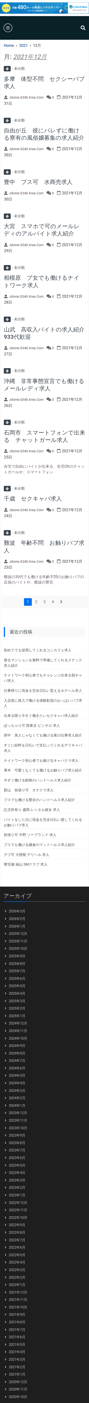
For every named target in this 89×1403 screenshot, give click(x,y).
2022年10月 (18, 1218)
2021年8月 (17, 1322)
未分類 (14, 68)
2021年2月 (17, 1367)
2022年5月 (17, 1255)
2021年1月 (17, 1374)
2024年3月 (17, 1091)
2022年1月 (17, 1285)
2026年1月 (17, 926)
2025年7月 (17, 971)
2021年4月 (17, 1352)
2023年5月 (17, 1165)
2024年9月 (17, 1046)
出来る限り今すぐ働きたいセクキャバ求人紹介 (41, 716)
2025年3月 (17, 1001)
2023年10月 (18, 1128)
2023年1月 (17, 1195)
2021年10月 (18, 1307)
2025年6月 (17, 978)
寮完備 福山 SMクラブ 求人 (25, 864)
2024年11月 (18, 1031)
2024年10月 (18, 1038)
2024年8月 (17, 1053)
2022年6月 (17, 1247)
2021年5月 (17, 1344)
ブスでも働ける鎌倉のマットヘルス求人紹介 (39, 845)
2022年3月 (17, 1270)
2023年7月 (17, 1150)
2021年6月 (17, 1337)
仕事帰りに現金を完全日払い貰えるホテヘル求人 (43, 690)
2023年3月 (17, 1180)
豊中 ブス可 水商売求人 (38, 182)
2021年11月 (18, 1300)
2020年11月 (18, 1389)
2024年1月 (17, 1105)
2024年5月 (17, 1075)
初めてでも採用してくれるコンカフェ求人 (37, 650)
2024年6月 (17, 1068)
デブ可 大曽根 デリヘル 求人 (26, 855)
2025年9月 (17, 956)
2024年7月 (17, 1061)
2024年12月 (18, 1023)
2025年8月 (17, 964)
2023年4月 (17, 1173)
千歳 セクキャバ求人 (33, 498)
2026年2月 (17, 919)
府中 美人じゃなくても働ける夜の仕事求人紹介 (43, 735)
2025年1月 (17, 1016)
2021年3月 (17, 1359)
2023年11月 (18, 1120)
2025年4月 (17, 993)
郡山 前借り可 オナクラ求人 (29, 790)
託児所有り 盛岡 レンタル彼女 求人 (32, 810)
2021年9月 (17, 1314)
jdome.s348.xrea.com (26, 97)
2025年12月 (18, 934)
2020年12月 (18, 1382)
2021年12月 (18, 1292)
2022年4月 (17, 1262)
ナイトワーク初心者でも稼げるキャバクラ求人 (41, 760)
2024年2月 (17, 1098)
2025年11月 (18, 941)
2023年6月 (17, 1158)
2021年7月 (17, 1330)
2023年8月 (17, 1143)
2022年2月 (17, 1277)
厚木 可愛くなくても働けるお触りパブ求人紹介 (43, 770)
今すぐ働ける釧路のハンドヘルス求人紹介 (37, 780)
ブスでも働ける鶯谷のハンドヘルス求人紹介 (39, 800)
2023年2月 (17, 1187)
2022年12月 (18, 1203)
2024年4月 (17, 1083)
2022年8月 (17, 1232)
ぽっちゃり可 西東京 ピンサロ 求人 (32, 725)
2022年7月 (17, 1240)
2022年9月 (17, 1225)
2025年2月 (17, 1008)
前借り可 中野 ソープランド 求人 (30, 835)
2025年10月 (18, 948)
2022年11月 (18, 1210)
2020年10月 (18, 1397)
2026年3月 (17, 911)
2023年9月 (17, 1135)
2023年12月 (18, 1113)
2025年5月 (17, 986)
